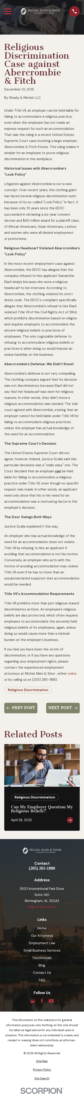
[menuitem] (42, 1061)
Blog (42, 965)
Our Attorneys (42, 935)
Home (42, 928)
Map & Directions (41, 907)
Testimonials (42, 958)
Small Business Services (42, 950)
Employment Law (42, 943)
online (72, 673)
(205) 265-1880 (42, 868)
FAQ (42, 980)
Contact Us (42, 972)
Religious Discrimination (28, 690)
